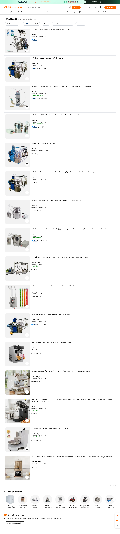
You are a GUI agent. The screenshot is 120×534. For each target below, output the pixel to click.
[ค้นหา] (76, 7)
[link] (117, 515)
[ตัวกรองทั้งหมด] (12, 24)
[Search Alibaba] (47, 7)
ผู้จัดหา (45, 40)
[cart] (95, 7)
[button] (70, 7)
